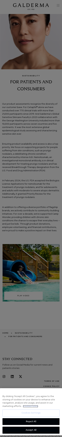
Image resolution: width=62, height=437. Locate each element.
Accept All (31, 430)
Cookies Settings (31, 413)
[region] (31, 411)
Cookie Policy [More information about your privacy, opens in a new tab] (30, 406)
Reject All (31, 422)
